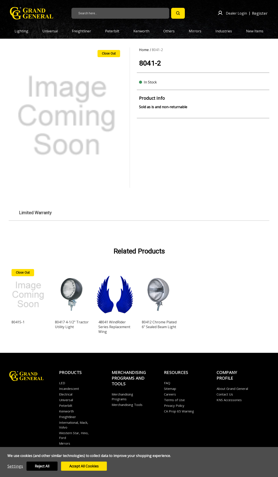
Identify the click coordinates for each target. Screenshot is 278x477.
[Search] (178, 13)
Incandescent (69, 388)
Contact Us (225, 394)
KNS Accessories (229, 400)
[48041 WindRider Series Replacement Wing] (115, 292)
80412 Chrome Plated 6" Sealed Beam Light (159, 324)
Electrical (65, 394)
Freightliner (84, 31)
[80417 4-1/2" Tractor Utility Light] (71, 292)
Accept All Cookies (84, 466)
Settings (15, 466)
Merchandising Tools (127, 404)
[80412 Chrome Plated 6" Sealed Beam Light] (158, 292)
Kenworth (143, 31)
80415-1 (18, 322)
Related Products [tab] (139, 251)
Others (171, 31)
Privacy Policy (174, 405)
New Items (254, 31)
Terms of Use (174, 400)
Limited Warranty (35, 212)
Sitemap (170, 388)
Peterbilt (114, 31)
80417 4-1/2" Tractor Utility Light (72, 324)
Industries (226, 31)
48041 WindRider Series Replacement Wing (114, 327)
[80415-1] (28, 292)
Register (260, 13)
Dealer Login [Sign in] (236, 13)
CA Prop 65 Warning (179, 411)
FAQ (167, 383)
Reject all (42, 466)
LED (62, 383)
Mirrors (197, 31)
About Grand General (232, 388)
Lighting (24, 31)
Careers (170, 394)
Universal (52, 31)
